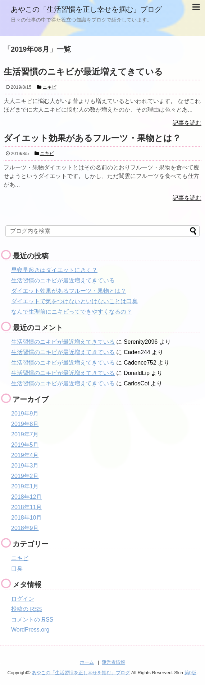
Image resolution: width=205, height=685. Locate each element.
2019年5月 (25, 445)
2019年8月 (25, 424)
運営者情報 (113, 662)
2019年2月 (25, 476)
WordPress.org (30, 630)
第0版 (190, 672)
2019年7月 (25, 434)
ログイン (22, 599)
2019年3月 (25, 466)
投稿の (26, 609)
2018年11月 (26, 507)
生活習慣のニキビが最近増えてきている (63, 280)
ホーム (87, 662)
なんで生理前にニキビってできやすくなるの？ (71, 312)
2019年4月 (25, 455)
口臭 (17, 569)
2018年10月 (26, 518)
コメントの (32, 619)
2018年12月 (26, 497)
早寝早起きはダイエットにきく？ (54, 270)
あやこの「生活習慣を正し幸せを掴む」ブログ (86, 9)
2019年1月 (25, 486)
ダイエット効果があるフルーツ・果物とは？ (68, 291)
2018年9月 (25, 528)
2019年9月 (25, 413)
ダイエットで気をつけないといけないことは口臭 (74, 301)
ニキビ (19, 558)
